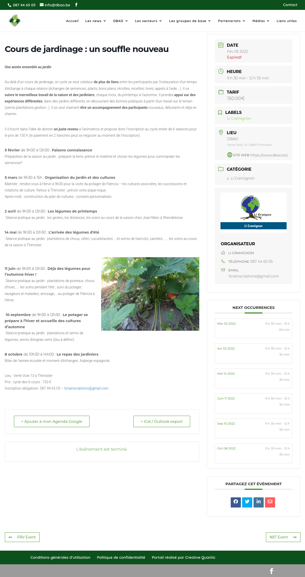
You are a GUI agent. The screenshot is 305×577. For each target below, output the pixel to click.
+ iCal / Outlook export (162, 421)
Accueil (72, 21)
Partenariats (229, 21)
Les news (93, 21)
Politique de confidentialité (121, 557)
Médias (259, 21)
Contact (290, 5)
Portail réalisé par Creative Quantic (184, 557)
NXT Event (283, 537)
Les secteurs (146, 21)
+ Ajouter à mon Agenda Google (51, 421)
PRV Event (22, 537)
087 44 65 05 (261, 261)
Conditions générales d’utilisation (60, 557)
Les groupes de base (187, 21)
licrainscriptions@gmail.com (86, 388)
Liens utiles (287, 21)
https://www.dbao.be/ (269, 155)
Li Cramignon (241, 178)
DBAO (118, 21)
